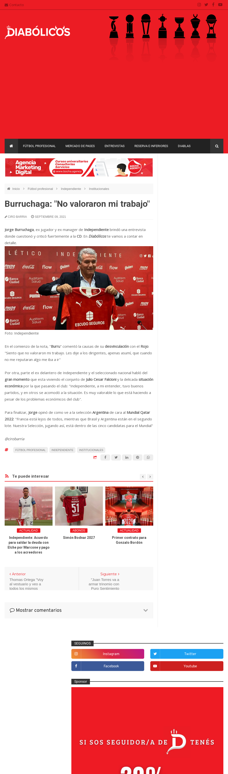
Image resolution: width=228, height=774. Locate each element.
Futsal (171, 487)
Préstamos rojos (179, 543)
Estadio (172, 479)
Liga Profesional (176, 633)
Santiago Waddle (67, 766)
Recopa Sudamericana (181, 641)
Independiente (71, 189)
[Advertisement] (114, 102)
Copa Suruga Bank (178, 616)
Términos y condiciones (101, 742)
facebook (180, 187)
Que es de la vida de (182, 551)
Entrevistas (115, 146)
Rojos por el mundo (181, 567)
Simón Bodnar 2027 (79, 538)
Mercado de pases (80, 146)
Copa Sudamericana (179, 607)
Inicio (16, 189)
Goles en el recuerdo (182, 503)
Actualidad (28, 530)
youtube (212, 187)
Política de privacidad (100, 733)
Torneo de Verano (177, 649)
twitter (212, 175)
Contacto (14, 4)
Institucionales (99, 189)
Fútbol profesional (39, 146)
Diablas (184, 146)
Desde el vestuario (181, 447)
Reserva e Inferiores (151, 146)
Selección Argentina (182, 575)
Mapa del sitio (94, 723)
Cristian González (37, 766)
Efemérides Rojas (180, 463)
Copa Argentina (176, 599)
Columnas (174, 431)
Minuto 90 (174, 535)
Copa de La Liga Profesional (185, 624)
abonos (79, 530)
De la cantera (177, 439)
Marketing (174, 519)
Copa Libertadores (206, 599)
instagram (180, 175)
